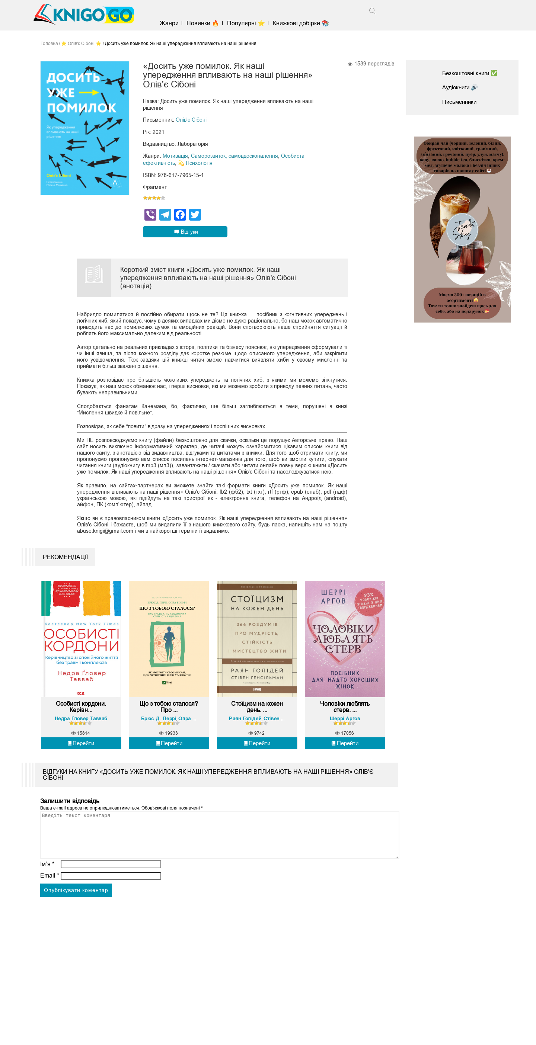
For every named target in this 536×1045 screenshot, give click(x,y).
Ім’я (47, 881)
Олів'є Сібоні (191, 121)
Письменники (460, 102)
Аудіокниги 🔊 (461, 87)
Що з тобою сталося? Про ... (169, 714)
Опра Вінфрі (194, 726)
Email (49, 892)
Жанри (172, 23)
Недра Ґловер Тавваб (81, 726)
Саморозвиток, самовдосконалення (234, 157)
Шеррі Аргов (345, 726)
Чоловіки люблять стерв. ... (345, 714)
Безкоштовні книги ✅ (472, 73)
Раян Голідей (246, 726)
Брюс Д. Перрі (159, 726)
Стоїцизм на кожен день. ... (257, 714)
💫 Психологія (195, 163)
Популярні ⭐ (249, 23)
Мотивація (175, 157)
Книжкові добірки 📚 (304, 23)
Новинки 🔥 (205, 23)
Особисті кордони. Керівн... (81, 714)
